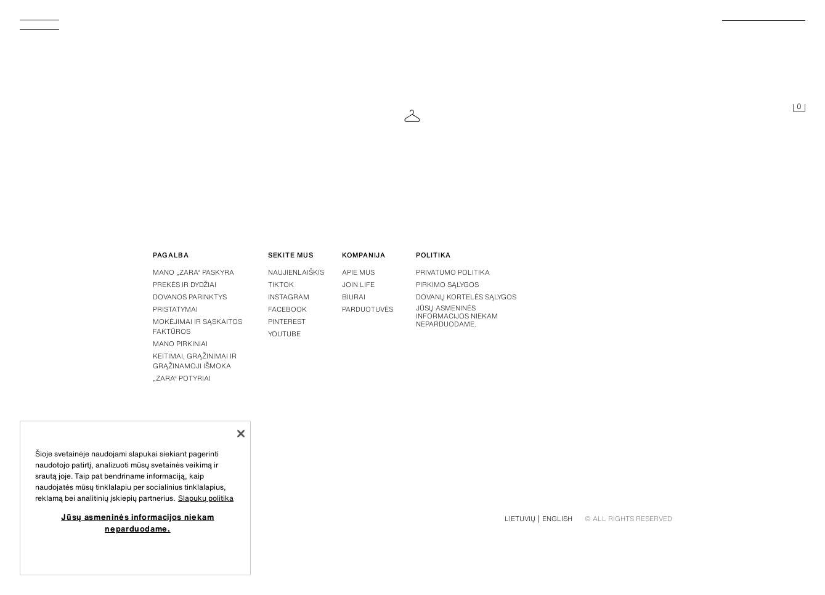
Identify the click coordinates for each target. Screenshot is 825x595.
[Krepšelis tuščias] (799, 108)
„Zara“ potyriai (182, 378)
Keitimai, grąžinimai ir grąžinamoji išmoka (195, 361)
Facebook (287, 309)
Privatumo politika (453, 272)
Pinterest (287, 321)
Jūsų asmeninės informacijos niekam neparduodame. (457, 316)
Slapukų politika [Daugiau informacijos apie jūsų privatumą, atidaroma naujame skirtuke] (206, 498)
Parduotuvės (367, 309)
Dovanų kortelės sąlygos (466, 297)
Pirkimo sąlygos (447, 284)
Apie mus (358, 272)
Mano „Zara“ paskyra (193, 272)
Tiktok (281, 284)
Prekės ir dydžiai (184, 284)
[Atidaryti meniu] (44, 28)
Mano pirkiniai (180, 344)
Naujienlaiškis (296, 272)
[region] (135, 498)
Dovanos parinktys (190, 297)
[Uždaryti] (241, 433)
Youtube (284, 334)
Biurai (353, 297)
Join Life (358, 284)
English (557, 519)
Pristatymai (175, 309)
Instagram (288, 297)
